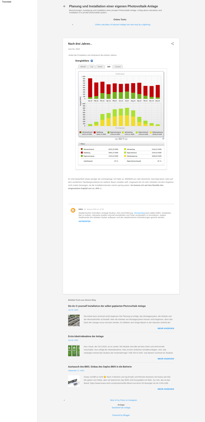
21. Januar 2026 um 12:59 (94, 209)
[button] (172, 44)
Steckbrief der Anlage (121, 407)
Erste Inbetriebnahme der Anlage (86, 336)
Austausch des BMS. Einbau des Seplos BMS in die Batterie (100, 366)
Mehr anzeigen (166, 328)
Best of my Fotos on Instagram (123, 400)
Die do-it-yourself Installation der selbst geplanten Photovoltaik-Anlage (107, 306)
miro (81, 209)
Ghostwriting (139, 213)
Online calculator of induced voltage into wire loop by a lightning (122, 24)
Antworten (84, 221)
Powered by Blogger (121, 415)
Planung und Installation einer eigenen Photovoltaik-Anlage (113, 6)
